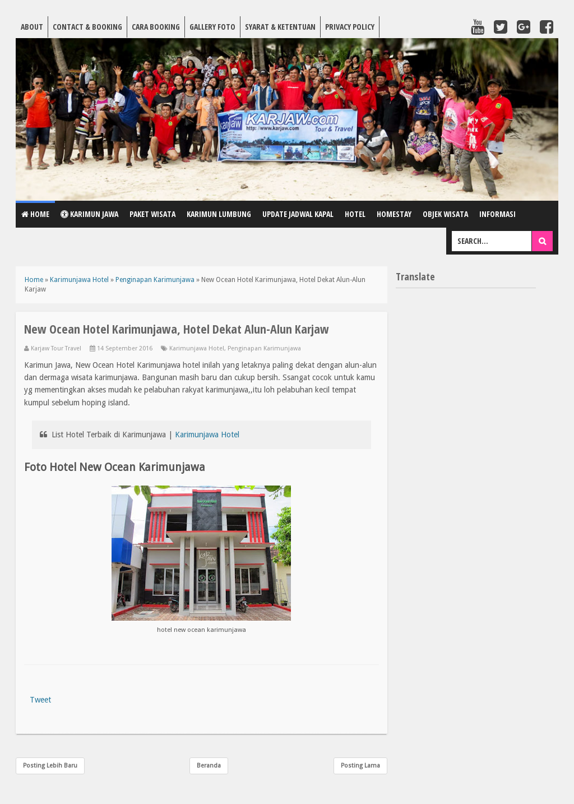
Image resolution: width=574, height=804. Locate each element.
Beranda (209, 765)
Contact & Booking (87, 26)
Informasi (497, 214)
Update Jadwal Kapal (298, 214)
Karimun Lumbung (219, 214)
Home (35, 214)
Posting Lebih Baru (50, 765)
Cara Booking (156, 26)
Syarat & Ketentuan (280, 26)
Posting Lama (360, 765)
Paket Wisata (152, 214)
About (32, 26)
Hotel (355, 214)
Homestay (394, 214)
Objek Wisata (445, 214)
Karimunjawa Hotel (196, 348)
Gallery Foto (212, 26)
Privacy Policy (349, 26)
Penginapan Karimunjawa (264, 348)
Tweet (40, 699)
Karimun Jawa (89, 214)
